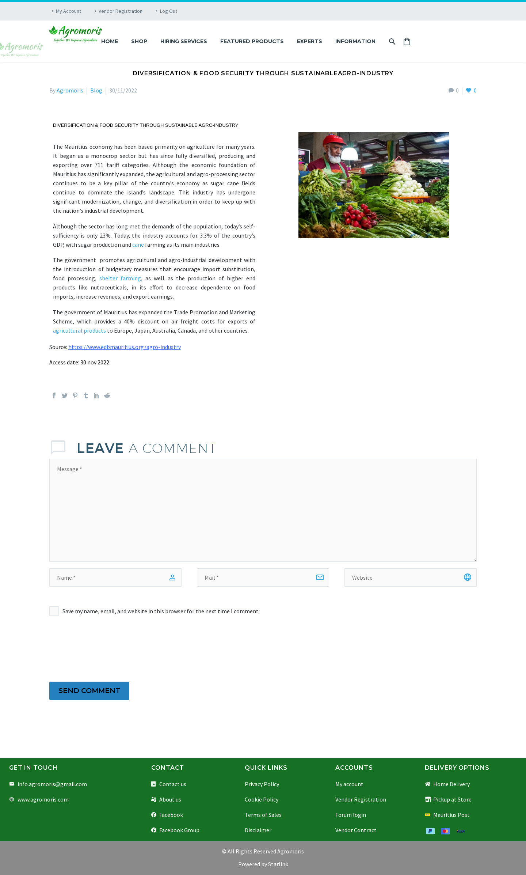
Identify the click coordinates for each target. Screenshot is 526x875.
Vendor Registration (120, 11)
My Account (68, 11)
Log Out (168, 11)
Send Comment (89, 690)
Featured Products (252, 41)
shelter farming (120, 278)
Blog (96, 90)
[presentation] (104, 649)
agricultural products (79, 330)
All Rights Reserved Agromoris (265, 851)
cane (138, 244)
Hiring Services (183, 41)
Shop (139, 41)
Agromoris (70, 90)
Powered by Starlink (263, 864)
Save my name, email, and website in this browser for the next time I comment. (161, 611)
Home (109, 41)
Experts (309, 41)
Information (355, 41)
